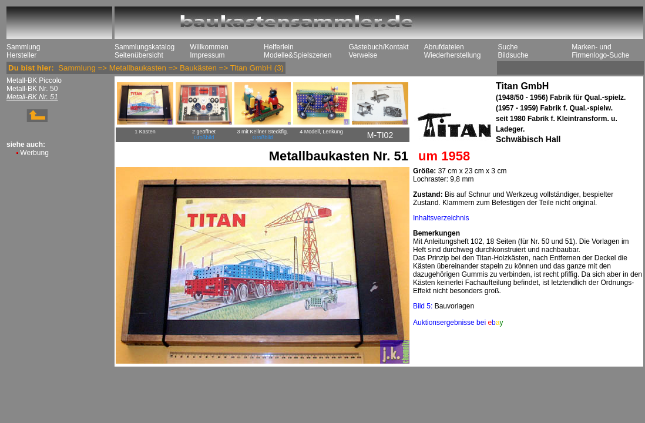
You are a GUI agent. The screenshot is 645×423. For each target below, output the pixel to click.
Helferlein (279, 47)
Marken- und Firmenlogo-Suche (600, 51)
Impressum (207, 55)
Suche (508, 47)
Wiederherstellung (452, 55)
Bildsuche (513, 55)
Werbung (34, 153)
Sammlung (23, 47)
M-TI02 (380, 135)
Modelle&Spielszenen (297, 55)
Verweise (362, 55)
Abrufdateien (444, 47)
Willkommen (209, 47)
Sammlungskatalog (144, 47)
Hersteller (21, 55)
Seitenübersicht (139, 55)
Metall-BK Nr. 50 (32, 89)
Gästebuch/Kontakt (378, 47)
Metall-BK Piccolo (34, 80)
